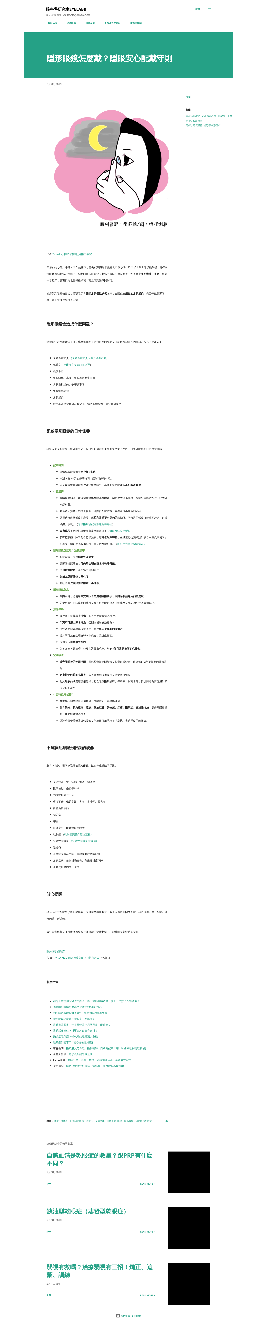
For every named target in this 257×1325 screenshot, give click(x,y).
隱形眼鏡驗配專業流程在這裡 (95, 524)
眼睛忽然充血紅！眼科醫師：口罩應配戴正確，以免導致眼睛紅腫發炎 (107, 1048)
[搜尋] (197, 9)
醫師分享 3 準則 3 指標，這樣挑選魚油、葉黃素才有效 (100, 1060)
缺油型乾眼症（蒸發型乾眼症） (88, 1211)
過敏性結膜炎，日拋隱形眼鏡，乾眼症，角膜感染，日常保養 (209, 118)
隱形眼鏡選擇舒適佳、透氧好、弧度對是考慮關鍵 (95, 1066)
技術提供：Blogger (128, 1315)
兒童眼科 (69, 23)
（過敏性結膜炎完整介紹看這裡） (89, 358)
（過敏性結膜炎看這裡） (121, 530)
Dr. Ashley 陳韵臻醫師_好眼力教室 (72, 254)
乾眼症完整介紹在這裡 (77, 364)
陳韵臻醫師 (134, 23)
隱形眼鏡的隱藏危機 (80, 1054)
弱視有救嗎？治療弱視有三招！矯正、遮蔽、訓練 (100, 1271)
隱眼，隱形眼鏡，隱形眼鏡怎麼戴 (203, 125)
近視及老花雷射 (110, 23)
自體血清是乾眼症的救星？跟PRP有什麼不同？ (99, 1159)
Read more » (147, 1183)
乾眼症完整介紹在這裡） (131, 543)
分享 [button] (188, 97)
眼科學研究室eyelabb (66, 9)
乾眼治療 (50, 23)
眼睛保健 (88, 23)
